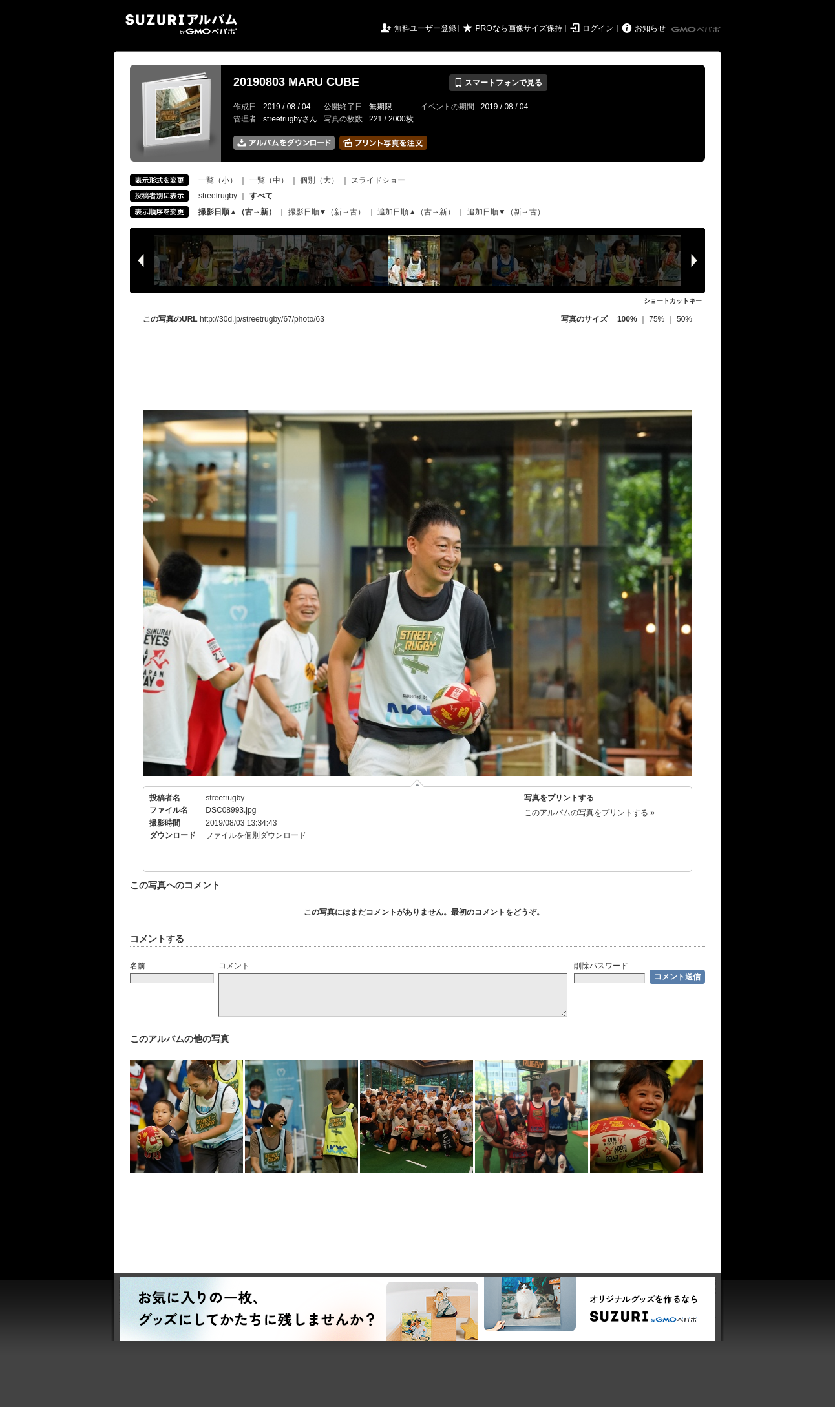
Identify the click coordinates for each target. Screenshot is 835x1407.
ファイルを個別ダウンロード (256, 835)
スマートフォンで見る (498, 82)
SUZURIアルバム (181, 24)
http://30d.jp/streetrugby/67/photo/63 (262, 319)
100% (627, 319)
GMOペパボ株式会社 (697, 29)
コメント (233, 965)
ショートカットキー (673, 300)
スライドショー (378, 180)
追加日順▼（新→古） (506, 211)
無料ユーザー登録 (425, 28)
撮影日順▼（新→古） (327, 211)
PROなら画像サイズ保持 (519, 28)
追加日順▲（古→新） (416, 211)
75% (657, 319)
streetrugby (217, 195)
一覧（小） (217, 180)
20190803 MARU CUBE (296, 82)
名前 (137, 965)
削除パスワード (601, 965)
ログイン (597, 28)
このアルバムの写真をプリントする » (589, 812)
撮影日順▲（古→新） (237, 211)
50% (684, 319)
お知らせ (650, 28)
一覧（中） (268, 180)
